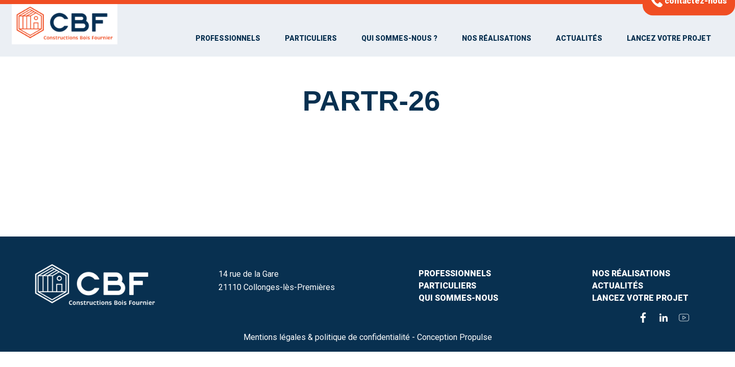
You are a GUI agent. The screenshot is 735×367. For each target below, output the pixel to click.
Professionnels (227, 38)
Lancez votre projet (669, 38)
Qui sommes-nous (458, 298)
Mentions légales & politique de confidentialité (326, 337)
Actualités (579, 38)
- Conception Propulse (452, 337)
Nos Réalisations (496, 38)
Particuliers (311, 38)
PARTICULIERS (447, 286)
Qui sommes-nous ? (399, 38)
